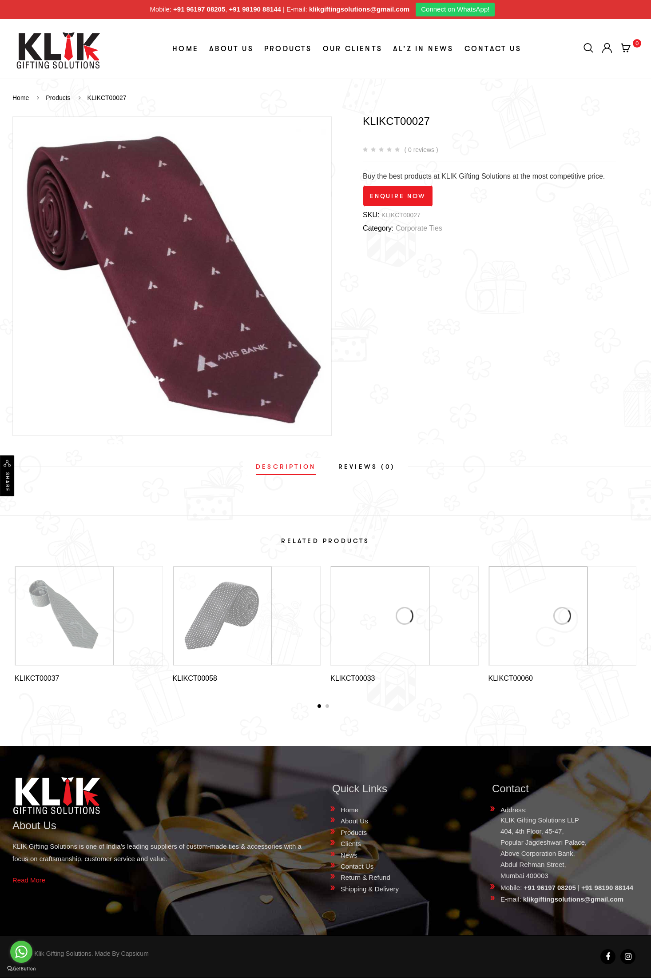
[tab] (286, 466)
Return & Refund (365, 877)
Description (286, 466)
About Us (231, 49)
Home (185, 49)
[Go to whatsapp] (21, 952)
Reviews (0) (366, 466)
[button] (319, 706)
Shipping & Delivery (370, 889)
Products (288, 49)
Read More (28, 880)
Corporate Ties (419, 228)
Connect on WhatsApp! (455, 9)
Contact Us (492, 49)
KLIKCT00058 (195, 678)
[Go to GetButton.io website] (21, 969)
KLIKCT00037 (37, 678)
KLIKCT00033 (352, 678)
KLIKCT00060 (510, 678)
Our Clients (352, 49)
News (349, 855)
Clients (351, 843)
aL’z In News (423, 49)
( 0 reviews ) (421, 149)
